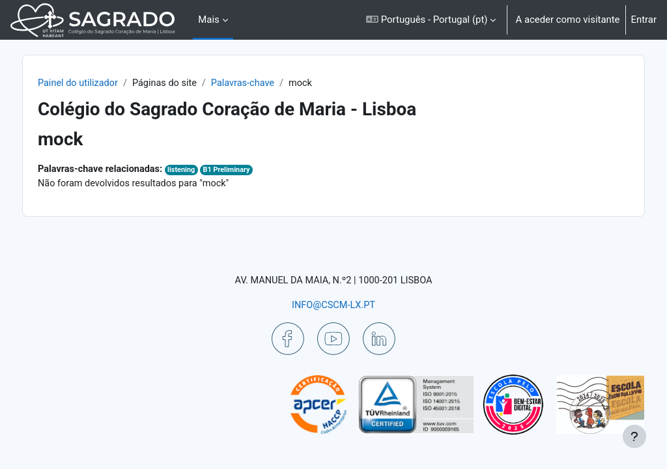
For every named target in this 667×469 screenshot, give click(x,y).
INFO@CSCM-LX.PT (333, 304)
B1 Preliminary (259, 170)
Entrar (644, 19)
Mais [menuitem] (208, 19)
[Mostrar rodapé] (634, 436)
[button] (431, 20)
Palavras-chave (275, 83)
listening (213, 170)
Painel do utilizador (106, 83)
